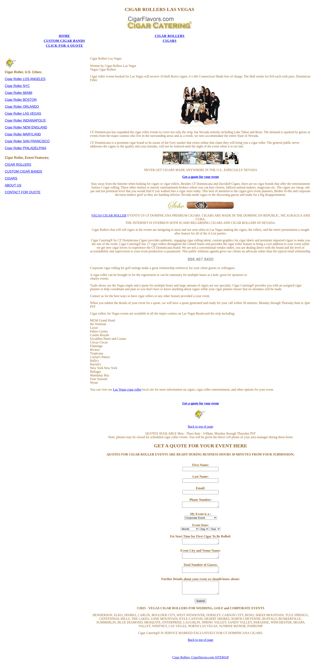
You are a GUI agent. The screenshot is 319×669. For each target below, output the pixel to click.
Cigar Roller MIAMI (18, 81)
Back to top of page (200, 415)
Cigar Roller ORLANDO (22, 95)
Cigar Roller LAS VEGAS (23, 102)
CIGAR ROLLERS (85, 34)
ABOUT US (13, 174)
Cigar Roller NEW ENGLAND (26, 116)
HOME (36, 34)
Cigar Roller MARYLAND (23, 123)
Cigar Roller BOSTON (21, 88)
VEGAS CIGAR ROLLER (108, 204)
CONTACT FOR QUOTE (22, 181)
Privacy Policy (200, 664)
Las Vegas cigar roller (127, 378)
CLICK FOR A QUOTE (230, 34)
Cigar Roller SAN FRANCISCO (27, 130)
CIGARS (182, 34)
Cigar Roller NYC (17, 74)
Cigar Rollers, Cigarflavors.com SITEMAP (200, 646)
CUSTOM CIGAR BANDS (133, 34)
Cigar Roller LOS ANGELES (25, 68)
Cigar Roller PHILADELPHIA (25, 137)
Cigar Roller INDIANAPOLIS (25, 109)
